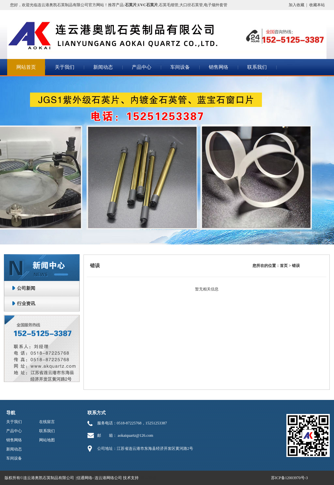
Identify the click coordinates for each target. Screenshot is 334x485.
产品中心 (141, 67)
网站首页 (26, 67)
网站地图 (47, 440)
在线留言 (47, 421)
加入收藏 (296, 5)
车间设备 (180, 67)
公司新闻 (26, 288)
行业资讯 (26, 303)
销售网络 (218, 67)
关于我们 (64, 67)
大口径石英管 (191, 5)
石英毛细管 (168, 5)
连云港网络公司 (108, 478)
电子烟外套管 (215, 5)
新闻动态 (103, 67)
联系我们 (257, 67)
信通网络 (84, 478)
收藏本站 (317, 5)
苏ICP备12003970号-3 (289, 478)
